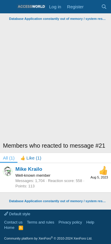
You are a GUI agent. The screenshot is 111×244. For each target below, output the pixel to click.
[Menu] (8, 7)
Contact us (13, 222)
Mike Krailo (28, 169)
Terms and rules (40, 222)
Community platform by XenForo (48, 238)
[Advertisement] (55, 81)
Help (90, 222)
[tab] (30, 158)
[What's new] (92, 6)
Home (9, 227)
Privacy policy (70, 222)
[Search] (104, 6)
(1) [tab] (9, 157)
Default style (17, 214)
